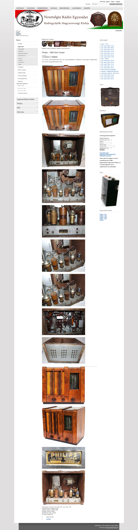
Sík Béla (48, 519)
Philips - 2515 (103, 217)
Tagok (19, 64)
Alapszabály (76, 8)
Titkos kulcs (103, 144)
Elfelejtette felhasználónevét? (108, 154)
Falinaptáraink (21, 62)
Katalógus (31, 8)
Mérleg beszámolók (23, 53)
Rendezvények (43, 8)
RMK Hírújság (22, 70)
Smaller (118, 1)
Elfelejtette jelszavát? (105, 155)
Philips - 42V (103, 214)
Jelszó (101, 141)
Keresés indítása (116, 4)
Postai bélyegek (22, 75)
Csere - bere (21, 85)
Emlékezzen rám (104, 148)
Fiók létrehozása (104, 153)
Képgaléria (20, 60)
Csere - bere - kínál (22, 90)
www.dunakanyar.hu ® (112, 527)
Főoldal (20, 43)
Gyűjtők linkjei (22, 72)
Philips (101, 220)
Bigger (108, 1)
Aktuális (54, 8)
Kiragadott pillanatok (23, 93)
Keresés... (88, 4)
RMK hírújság (64, 8)
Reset (112, 1)
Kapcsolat (20, 8)
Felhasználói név (104, 138)
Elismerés (20, 58)
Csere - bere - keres (22, 88)
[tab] (37, 98)
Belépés (87, 8)
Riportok (20, 81)
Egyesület (21, 46)
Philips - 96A (103, 218)
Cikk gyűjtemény (22, 78)
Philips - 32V (103, 215)
